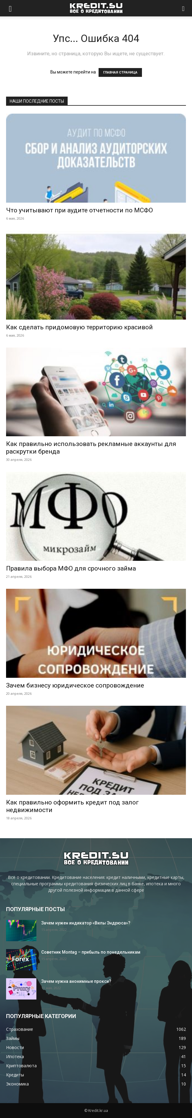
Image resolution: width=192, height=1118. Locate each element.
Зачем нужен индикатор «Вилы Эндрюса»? (85, 923)
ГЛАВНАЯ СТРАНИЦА (120, 72)
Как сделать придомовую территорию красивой (79, 327)
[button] (10, 8)
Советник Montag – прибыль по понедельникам (90, 952)
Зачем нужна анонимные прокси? (76, 981)
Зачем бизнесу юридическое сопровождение (75, 685)
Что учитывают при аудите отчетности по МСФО (79, 210)
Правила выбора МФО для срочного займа (71, 568)
